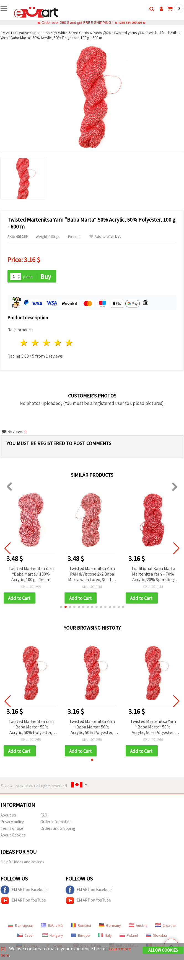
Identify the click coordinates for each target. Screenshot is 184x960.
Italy (105, 936)
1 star (24, 343)
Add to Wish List (105, 236)
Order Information (56, 823)
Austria (138, 926)
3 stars (47, 343)
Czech (26, 936)
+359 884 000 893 (130, 22)
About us (8, 816)
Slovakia (156, 936)
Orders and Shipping (57, 829)
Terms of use (12, 829)
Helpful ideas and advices (22, 863)
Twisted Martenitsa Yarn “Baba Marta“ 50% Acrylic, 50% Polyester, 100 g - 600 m (31, 728)
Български (20, 927)
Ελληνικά (52, 927)
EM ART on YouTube (23, 901)
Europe (80, 937)
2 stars (35, 343)
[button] (61, 608)
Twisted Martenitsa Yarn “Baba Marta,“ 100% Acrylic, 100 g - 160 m (31, 574)
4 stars (58, 343)
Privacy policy (12, 823)
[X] (3, 949)
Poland (129, 936)
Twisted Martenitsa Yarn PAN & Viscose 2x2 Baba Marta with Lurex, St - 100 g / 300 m (92, 574)
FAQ (43, 816)
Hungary (52, 936)
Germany (110, 926)
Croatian (165, 926)
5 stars (69, 343)
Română (81, 927)
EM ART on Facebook (24, 891)
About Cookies (13, 836)
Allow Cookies (163, 950)
